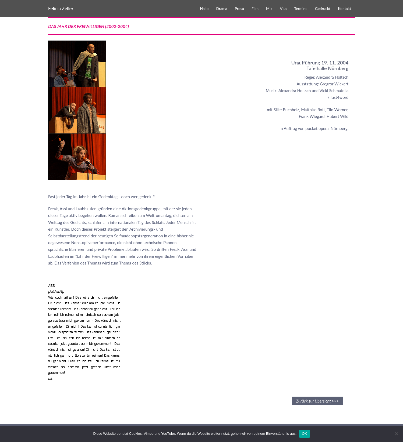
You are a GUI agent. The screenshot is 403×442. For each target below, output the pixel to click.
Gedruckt (322, 8)
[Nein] (396, 433)
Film (255, 8)
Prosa (239, 8)
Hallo (204, 8)
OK (304, 434)
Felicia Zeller (60, 8)
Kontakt (344, 8)
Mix (269, 8)
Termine (300, 8)
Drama (221, 8)
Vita (283, 8)
